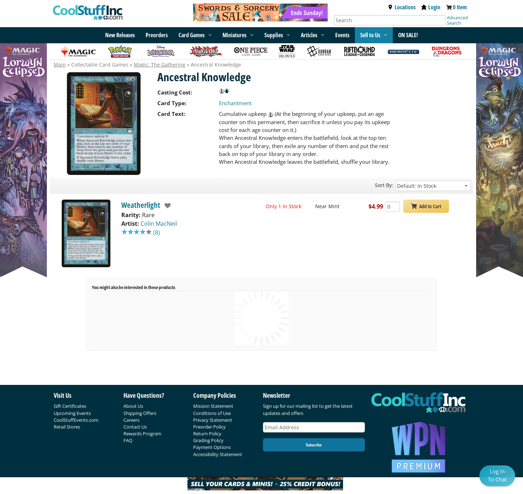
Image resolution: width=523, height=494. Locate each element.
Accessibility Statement (217, 454)
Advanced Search (457, 20)
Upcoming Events (72, 413)
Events (342, 35)
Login (430, 7)
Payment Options (212, 447)
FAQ (127, 440)
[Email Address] (314, 427)
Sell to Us (370, 35)
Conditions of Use (212, 413)
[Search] (389, 20)
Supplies (273, 35)
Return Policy (207, 433)
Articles (309, 35)
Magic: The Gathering (159, 64)
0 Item (460, 7)
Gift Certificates (70, 406)
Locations (402, 7)
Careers (131, 420)
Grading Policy (208, 440)
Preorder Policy (209, 427)
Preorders (157, 35)
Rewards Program (142, 433)
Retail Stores (67, 427)
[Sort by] (433, 186)
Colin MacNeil (159, 224)
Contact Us (135, 427)
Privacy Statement (212, 420)
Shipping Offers (139, 413)
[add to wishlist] (165, 206)
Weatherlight (140, 205)
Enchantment (235, 103)
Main (60, 64)
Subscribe (314, 444)
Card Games (192, 35)
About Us (133, 406)
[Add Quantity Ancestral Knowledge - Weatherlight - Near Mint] (393, 206)
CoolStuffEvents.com (76, 420)
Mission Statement (213, 406)
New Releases (120, 35)
